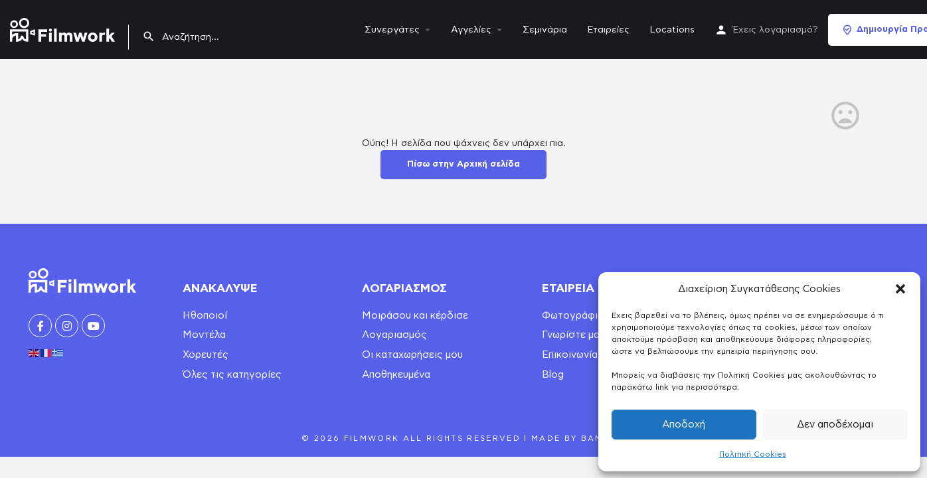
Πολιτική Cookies (752, 454)
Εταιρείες (608, 30)
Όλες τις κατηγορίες (232, 375)
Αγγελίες (471, 30)
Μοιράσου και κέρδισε (415, 316)
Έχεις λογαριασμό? (775, 30)
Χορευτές (205, 355)
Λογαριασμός (394, 335)
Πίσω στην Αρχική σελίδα (463, 164)
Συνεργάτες (392, 30)
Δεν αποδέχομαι (835, 425)
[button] (900, 288)
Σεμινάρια (545, 30)
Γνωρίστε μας (574, 335)
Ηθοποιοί (205, 316)
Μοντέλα (204, 335)
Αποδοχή (683, 425)
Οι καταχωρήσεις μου (412, 355)
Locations (672, 30)
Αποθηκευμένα (396, 375)
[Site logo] (64, 27)
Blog (553, 375)
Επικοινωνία (570, 355)
